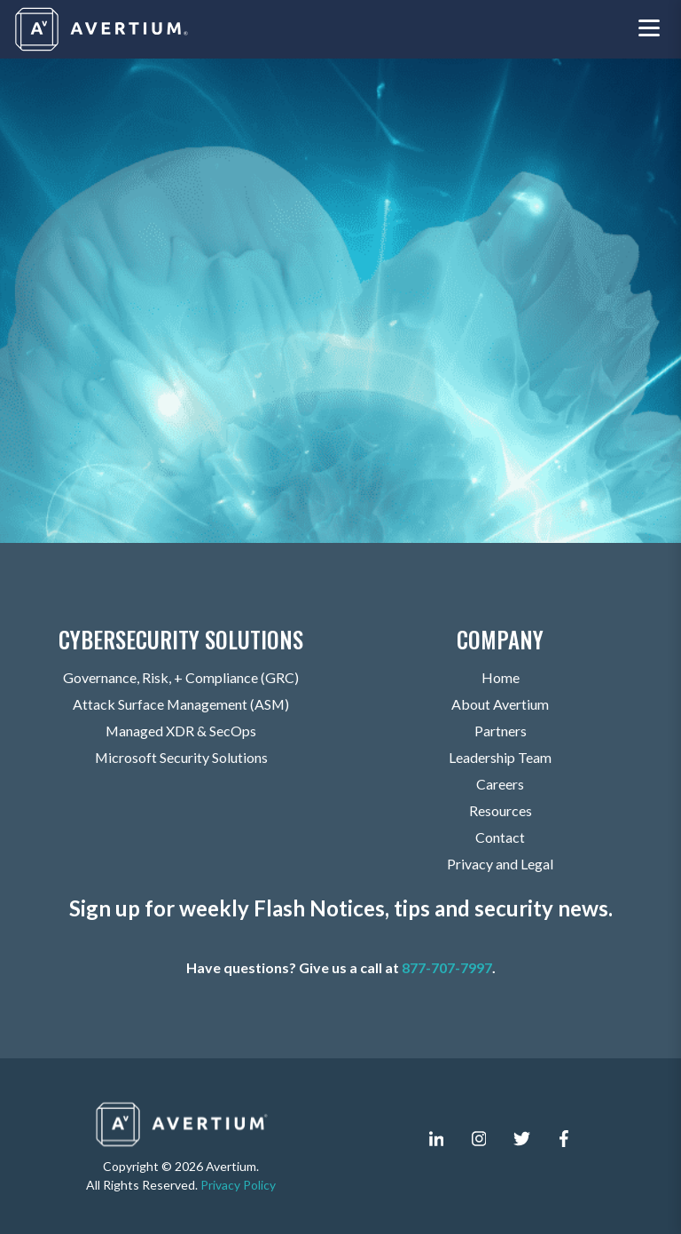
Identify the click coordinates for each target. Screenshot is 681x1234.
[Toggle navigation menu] (649, 30)
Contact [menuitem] (500, 837)
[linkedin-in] (436, 1139)
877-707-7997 (447, 968)
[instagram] (479, 1139)
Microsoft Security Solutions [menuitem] (181, 758)
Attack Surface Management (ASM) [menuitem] (181, 704)
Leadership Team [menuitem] (500, 758)
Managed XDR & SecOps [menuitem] (181, 731)
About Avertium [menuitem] (500, 704)
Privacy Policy (238, 1184)
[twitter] (521, 1139)
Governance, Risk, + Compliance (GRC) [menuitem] (181, 678)
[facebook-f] (564, 1139)
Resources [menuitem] (500, 811)
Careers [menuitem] (500, 784)
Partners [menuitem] (500, 731)
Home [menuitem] (500, 678)
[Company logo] (103, 29)
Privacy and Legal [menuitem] (500, 864)
